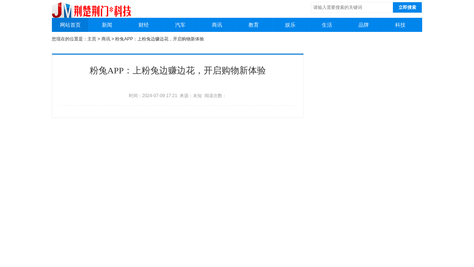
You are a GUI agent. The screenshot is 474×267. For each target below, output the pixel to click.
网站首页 (70, 25)
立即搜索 (407, 7)
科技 (400, 25)
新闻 (107, 25)
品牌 (363, 25)
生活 (327, 25)
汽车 (180, 25)
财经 (143, 25)
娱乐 (290, 25)
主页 (91, 39)
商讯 (217, 25)
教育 (253, 25)
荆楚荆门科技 (92, 7)
